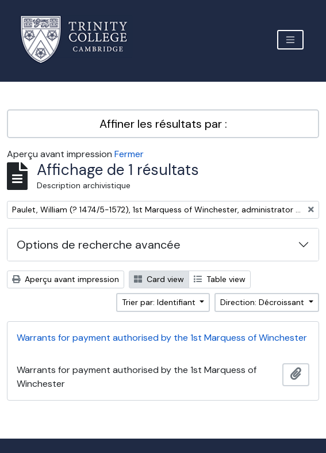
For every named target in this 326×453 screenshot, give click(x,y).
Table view (220, 279)
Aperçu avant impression (65, 279)
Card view (159, 279)
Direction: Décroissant (263, 302)
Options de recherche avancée (99, 244)
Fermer (129, 154)
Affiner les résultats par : (163, 123)
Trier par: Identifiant (160, 302)
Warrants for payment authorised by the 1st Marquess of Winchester (162, 338)
